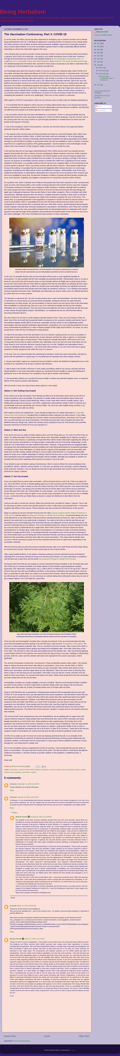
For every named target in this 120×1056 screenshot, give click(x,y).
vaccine (33, 772)
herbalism (45, 770)
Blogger (72, 1050)
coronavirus (14, 770)
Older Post (84, 1036)
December (102, 74)
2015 (99, 52)
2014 (99, 49)
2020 (99, 65)
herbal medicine (35, 770)
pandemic (17, 772)
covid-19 (22, 770)
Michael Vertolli (21, 817)
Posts (99, 106)
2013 (99, 46)
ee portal (13, 906)
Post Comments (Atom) (22, 1041)
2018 (99, 62)
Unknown (13, 784)
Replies (14, 812)
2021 (99, 85)
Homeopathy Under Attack (72, 644)
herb (27, 770)
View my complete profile (103, 35)
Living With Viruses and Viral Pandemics (33, 61)
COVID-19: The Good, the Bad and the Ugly (70, 61)
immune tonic (9, 772)
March (101, 67)
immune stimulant (67, 770)
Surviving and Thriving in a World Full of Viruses (45, 515)
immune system (80, 770)
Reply (12, 790)
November (102, 71)
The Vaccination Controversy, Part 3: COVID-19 (106, 78)
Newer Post (9, 1036)
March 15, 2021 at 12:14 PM (34, 939)
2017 (99, 59)
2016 (99, 56)
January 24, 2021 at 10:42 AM (28, 797)
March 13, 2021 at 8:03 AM (26, 906)
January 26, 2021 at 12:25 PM (41, 817)
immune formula (55, 770)
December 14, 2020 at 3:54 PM (28, 784)
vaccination (26, 772)
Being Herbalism (23, 12)
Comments (100, 110)
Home (47, 1036)
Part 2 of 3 (13, 61)
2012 (99, 43)
